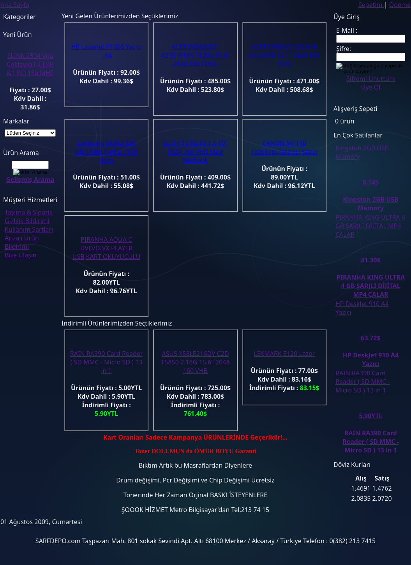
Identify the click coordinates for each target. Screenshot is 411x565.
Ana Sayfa (14, 4)
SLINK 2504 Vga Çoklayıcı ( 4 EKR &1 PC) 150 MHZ (30, 64)
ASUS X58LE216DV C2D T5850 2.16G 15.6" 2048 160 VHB (195, 362)
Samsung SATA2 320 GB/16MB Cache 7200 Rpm (106, 151)
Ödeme (400, 4)
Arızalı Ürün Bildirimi (22, 242)
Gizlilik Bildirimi (27, 220)
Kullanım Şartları (29, 229)
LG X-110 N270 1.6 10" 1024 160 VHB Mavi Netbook (195, 151)
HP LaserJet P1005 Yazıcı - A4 (106, 51)
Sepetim (371, 4)
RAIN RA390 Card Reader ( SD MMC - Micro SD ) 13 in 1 (106, 362)
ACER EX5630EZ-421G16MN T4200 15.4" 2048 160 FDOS (195, 55)
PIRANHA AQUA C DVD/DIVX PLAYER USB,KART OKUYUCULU (106, 248)
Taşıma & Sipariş (28, 212)
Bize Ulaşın (21, 255)
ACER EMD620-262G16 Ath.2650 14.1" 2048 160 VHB (284, 55)
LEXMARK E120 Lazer (284, 353)
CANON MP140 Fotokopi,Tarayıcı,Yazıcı (284, 147)
